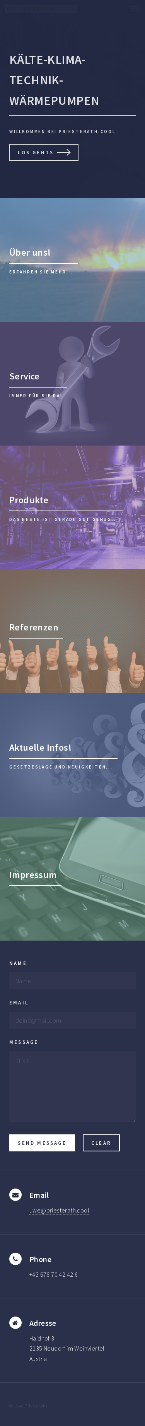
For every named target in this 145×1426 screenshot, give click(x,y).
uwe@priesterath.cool (59, 1210)
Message (23, 1042)
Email (19, 1002)
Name (18, 963)
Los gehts (36, 152)
